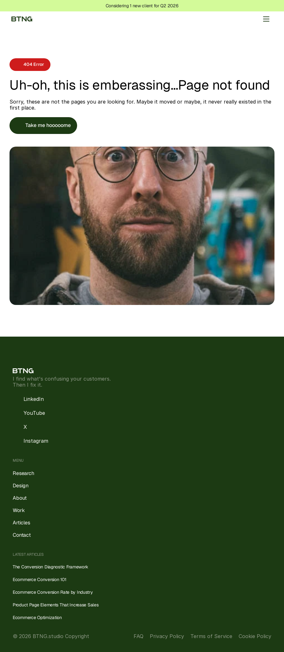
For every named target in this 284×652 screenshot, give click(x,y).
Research (23, 473)
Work (18, 510)
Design (21, 485)
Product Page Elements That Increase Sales (56, 605)
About (20, 498)
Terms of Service (211, 636)
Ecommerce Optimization (37, 617)
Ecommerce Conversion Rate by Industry (53, 592)
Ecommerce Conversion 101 (39, 579)
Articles (21, 522)
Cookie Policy (255, 636)
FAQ (138, 636)
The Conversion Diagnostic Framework (50, 567)
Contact (22, 535)
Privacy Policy (167, 636)
